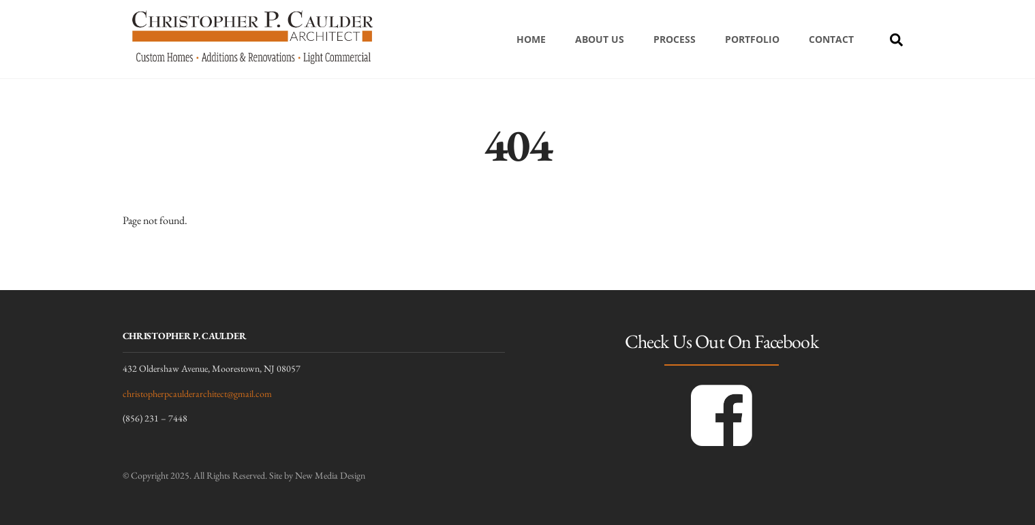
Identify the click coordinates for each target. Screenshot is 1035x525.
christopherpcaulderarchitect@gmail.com (197, 393)
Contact (831, 39)
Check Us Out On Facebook (721, 341)
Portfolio (752, 39)
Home (531, 39)
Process (674, 39)
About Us (599, 39)
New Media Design (330, 475)
